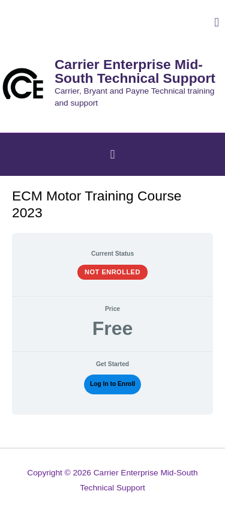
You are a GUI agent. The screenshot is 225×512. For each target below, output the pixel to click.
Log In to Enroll (112, 384)
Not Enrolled (112, 272)
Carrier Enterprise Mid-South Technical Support (135, 71)
